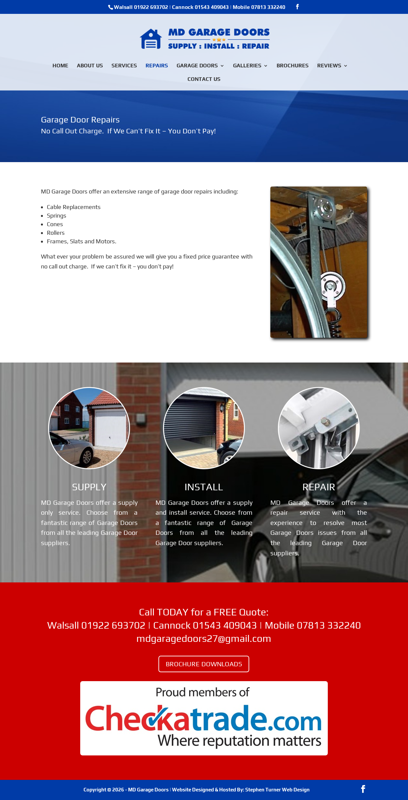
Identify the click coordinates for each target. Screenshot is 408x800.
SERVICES (124, 66)
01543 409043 (212, 7)
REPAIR (318, 487)
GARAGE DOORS (197, 66)
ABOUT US (90, 66)
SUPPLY (89, 487)
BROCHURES (293, 66)
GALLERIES (247, 66)
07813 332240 (268, 7)
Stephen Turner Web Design (277, 789)
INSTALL (204, 487)
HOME (60, 66)
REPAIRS (157, 66)
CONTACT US (204, 79)
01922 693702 (151, 7)
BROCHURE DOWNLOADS (204, 664)
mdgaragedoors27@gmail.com (203, 638)
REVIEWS (329, 66)
